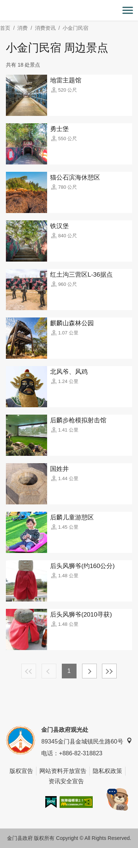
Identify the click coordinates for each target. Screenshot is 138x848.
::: (2, 4)
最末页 (109, 671)
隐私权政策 (107, 771)
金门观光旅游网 (69, 10)
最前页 (28, 671)
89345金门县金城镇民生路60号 (86, 741)
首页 (5, 28)
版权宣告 (21, 771)
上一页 (49, 671)
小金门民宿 (75, 28)
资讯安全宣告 (66, 781)
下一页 (89, 671)
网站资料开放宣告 (62, 771)
